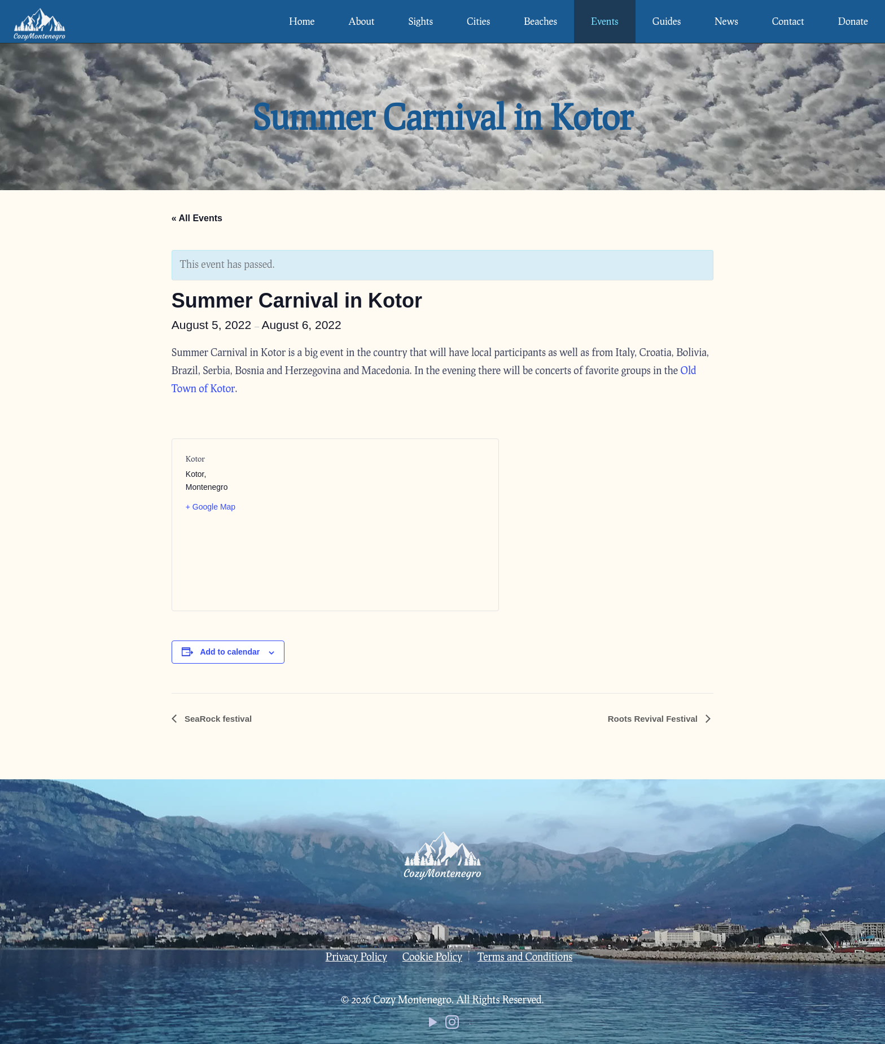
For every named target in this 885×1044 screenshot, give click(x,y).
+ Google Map (210, 506)
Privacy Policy (356, 956)
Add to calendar (230, 651)
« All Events (197, 218)
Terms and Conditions (524, 956)
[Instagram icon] (452, 1024)
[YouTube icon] (433, 1024)
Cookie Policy (432, 956)
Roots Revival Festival (654, 718)
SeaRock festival (217, 718)
